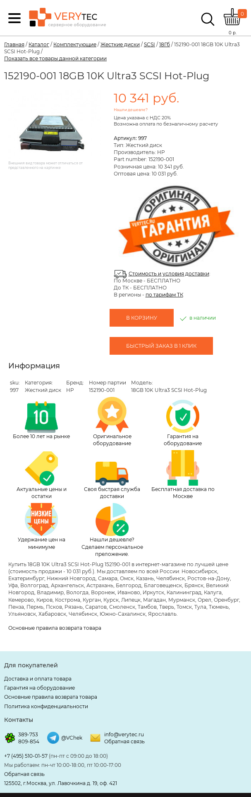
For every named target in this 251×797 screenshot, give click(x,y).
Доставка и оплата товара (38, 679)
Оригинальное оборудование (112, 421)
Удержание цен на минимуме (41, 526)
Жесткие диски (120, 44)
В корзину (141, 318)
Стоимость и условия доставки (169, 273)
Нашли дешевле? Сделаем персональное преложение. (112, 530)
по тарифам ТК (164, 295)
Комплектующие (74, 44)
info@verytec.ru (124, 734)
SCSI (149, 44)
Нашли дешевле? (131, 109)
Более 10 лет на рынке (41, 420)
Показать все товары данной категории (55, 58)
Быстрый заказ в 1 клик (161, 346)
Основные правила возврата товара (54, 628)
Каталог (39, 44)
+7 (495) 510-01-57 (26, 756)
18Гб (164, 44)
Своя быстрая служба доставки (112, 481)
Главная (14, 44)
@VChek (71, 738)
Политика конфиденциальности (46, 706)
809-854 (28, 741)
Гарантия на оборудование (183, 423)
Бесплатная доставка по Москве (183, 474)
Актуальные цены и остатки (42, 475)
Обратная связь (124, 741)
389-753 (28, 734)
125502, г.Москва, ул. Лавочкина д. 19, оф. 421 (60, 783)
